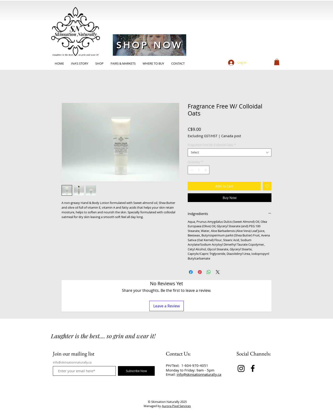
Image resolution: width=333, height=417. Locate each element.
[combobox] (229, 153)
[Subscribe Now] (136, 371)
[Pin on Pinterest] (200, 272)
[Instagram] (241, 368)
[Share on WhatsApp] (209, 272)
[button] (276, 62)
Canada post (231, 136)
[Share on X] (218, 272)
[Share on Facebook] (191, 272)
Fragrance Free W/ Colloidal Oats (212, 145)
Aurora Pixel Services (176, 406)
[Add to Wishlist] (267, 186)
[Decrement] (191, 170)
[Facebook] (252, 368)
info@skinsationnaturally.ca (72, 362)
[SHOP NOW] (149, 45)
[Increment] (206, 170)
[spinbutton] (198, 170)
